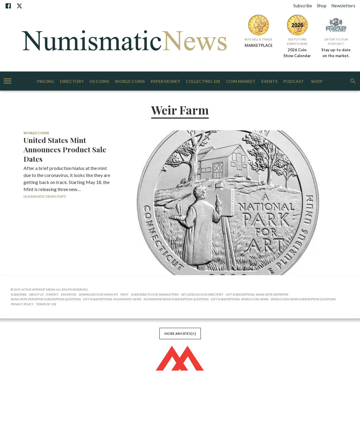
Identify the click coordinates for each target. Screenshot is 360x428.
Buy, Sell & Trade (258, 39)
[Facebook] (8, 5)
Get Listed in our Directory (202, 294)
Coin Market (241, 81)
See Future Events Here (297, 41)
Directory (72, 81)
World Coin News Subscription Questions (303, 299)
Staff (124, 294)
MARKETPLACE (258, 45)
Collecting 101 (203, 81)
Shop (322, 5)
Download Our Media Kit (98, 294)
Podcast (293, 81)
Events (269, 81)
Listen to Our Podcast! (336, 41)
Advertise (68, 294)
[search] (353, 81)
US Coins (99, 81)
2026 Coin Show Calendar (297, 52)
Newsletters (343, 5)
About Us (36, 294)
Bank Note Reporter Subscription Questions (46, 299)
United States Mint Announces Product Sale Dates (64, 149)
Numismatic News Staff (44, 196)
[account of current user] (7, 81)
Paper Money (165, 81)
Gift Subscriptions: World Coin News (239, 299)
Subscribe (302, 5)
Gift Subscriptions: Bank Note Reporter (257, 294)
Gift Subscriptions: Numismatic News (112, 299)
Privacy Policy (22, 304)
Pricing (45, 81)
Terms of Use (46, 304)
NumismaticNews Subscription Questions (176, 299)
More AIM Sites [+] (180, 333)
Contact (52, 294)
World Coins (129, 81)
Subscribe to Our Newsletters (155, 294)
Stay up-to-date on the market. (336, 52)
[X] (19, 5)
